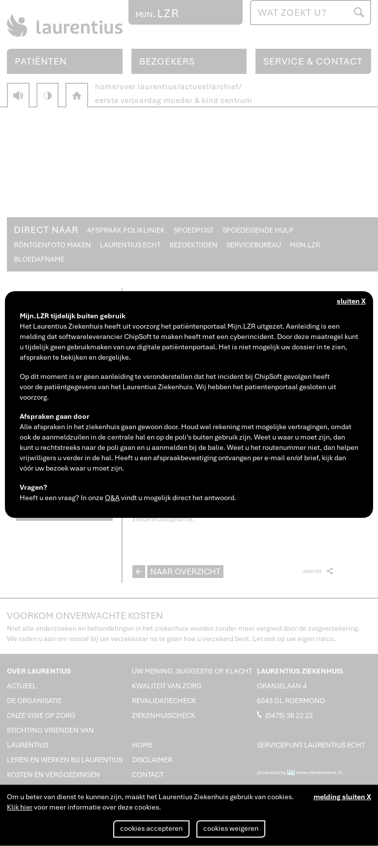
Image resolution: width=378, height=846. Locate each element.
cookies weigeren (230, 828)
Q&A (112, 497)
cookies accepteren (151, 828)
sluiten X (351, 301)
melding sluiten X (342, 796)
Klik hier (19, 807)
